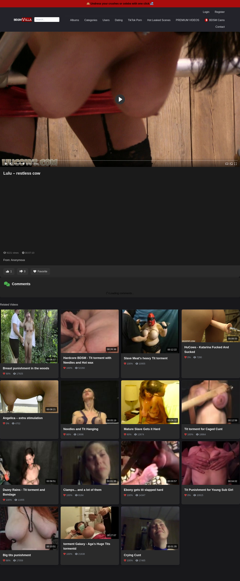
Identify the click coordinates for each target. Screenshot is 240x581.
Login (206, 12)
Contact (220, 26)
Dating (118, 20)
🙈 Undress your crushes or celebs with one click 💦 (120, 3)
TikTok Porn (135, 20)
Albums (74, 20)
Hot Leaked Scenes (158, 20)
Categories (90, 20)
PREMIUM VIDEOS (187, 20)
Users (106, 20)
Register (220, 12)
